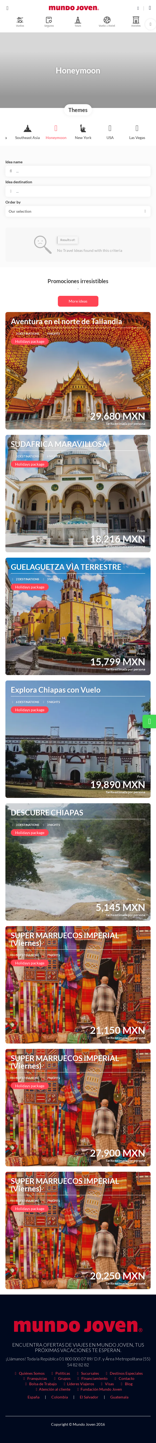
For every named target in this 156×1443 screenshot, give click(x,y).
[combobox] (78, 191)
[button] (150, 24)
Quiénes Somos (29, 1373)
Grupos (61, 1378)
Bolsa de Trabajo (40, 1383)
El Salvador (89, 1397)
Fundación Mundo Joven (99, 1389)
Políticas (60, 1373)
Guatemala (119, 1397)
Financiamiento (92, 1378)
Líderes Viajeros (78, 1383)
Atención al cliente (52, 1389)
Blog (125, 1383)
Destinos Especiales (123, 1373)
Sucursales (87, 1373)
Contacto (123, 1378)
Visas (106, 1383)
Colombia (59, 1397)
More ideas (78, 301)
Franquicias (34, 1378)
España (33, 1397)
